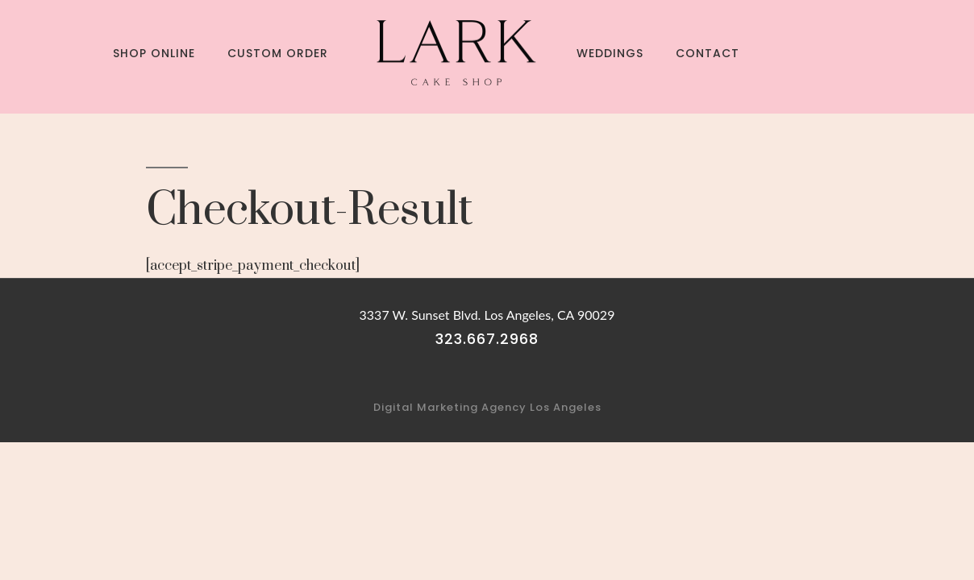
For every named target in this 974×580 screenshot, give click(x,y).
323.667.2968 (487, 339)
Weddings (609, 53)
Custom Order (277, 53)
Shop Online (154, 53)
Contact (707, 53)
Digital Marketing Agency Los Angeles (487, 407)
